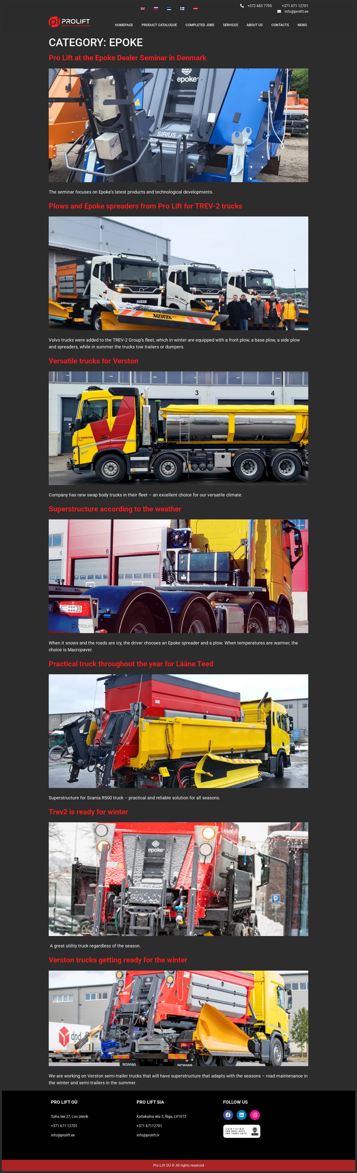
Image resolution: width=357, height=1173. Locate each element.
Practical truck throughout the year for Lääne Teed (131, 663)
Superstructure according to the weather (115, 509)
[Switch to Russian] (156, 8)
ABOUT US (255, 25)
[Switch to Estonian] (169, 8)
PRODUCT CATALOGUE (159, 25)
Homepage (124, 25)
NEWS (302, 25)
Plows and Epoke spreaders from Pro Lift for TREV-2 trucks (145, 206)
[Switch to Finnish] (182, 8)
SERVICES (230, 25)
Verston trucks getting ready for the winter (118, 960)
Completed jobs (200, 25)
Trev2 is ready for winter (88, 812)
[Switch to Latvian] (195, 8)
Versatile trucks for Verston (93, 361)
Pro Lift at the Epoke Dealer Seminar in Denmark (127, 57)
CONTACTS (280, 25)
